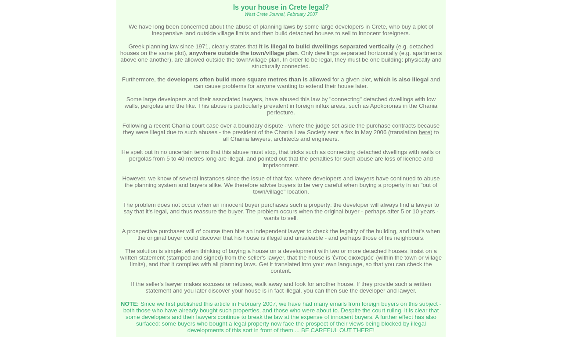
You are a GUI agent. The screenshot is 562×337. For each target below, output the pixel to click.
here (425, 132)
